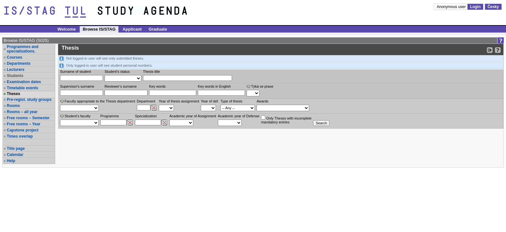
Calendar (15, 154)
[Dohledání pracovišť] (153, 108)
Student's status (117, 71)
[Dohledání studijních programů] (129, 123)
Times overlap (20, 136)
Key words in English (214, 86)
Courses (14, 57)
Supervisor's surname (77, 86)
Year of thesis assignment (179, 101)
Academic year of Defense (238, 116)
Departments (18, 63)
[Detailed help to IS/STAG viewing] (497, 50)
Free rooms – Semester (28, 118)
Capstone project (22, 130)
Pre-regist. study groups (29, 99)
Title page (16, 148)
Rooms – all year (22, 112)
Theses (13, 94)
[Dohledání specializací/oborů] (164, 123)
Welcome (66, 29)
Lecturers (16, 69)
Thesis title (151, 71)
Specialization (146, 116)
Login (475, 7)
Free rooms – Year (23, 124)
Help (11, 161)
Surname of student (75, 71)
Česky (493, 7)
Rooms (13, 105)
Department (146, 101)
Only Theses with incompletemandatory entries (286, 119)
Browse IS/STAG (99, 29)
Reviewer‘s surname (121, 86)
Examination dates (24, 82)
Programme (109, 116)
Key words (157, 86)
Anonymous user (452, 7)
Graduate (158, 29)
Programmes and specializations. (22, 48)
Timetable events (22, 88)
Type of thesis (231, 101)
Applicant (132, 29)
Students (15, 75)
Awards (262, 101)
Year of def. (210, 101)
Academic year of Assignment (192, 116)
